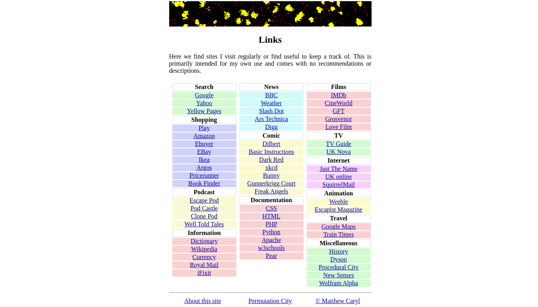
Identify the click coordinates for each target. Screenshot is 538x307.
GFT (338, 111)
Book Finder (204, 183)
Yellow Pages (204, 111)
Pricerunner (204, 175)
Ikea (204, 159)
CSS (271, 208)
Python (271, 232)
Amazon (204, 136)
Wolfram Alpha (338, 283)
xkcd (271, 167)
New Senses (338, 275)
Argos (204, 167)
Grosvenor (338, 119)
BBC (271, 95)
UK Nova (339, 151)
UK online (338, 176)
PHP (271, 224)
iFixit (204, 272)
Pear (271, 255)
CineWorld (339, 103)
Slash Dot (271, 111)
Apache (271, 240)
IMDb (338, 95)
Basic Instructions (271, 151)
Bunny (271, 175)
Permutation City (270, 301)
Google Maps (338, 226)
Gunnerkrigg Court (271, 183)
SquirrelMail (339, 184)
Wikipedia (204, 249)
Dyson (338, 259)
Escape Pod (204, 200)
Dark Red (271, 159)
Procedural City (339, 267)
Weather (271, 103)
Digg (271, 126)
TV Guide (338, 143)
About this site (202, 301)
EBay (204, 151)
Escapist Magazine (338, 209)
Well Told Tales (204, 224)
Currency (204, 257)
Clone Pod (204, 216)
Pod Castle (204, 208)
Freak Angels (271, 191)
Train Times (338, 234)
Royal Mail (204, 265)
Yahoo (204, 103)
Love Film (338, 126)
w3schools (271, 247)
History (338, 251)
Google (204, 95)
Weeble (338, 201)
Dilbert (271, 143)
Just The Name (339, 168)
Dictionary (204, 241)
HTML (271, 216)
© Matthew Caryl (337, 301)
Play (204, 128)
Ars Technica (271, 119)
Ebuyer (204, 143)
